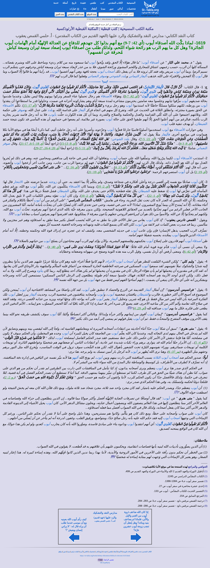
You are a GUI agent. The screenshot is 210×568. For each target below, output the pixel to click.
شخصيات (92, 551)
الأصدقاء (106, 96)
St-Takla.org (90, 19)
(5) (130, 307)
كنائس (86, 551)
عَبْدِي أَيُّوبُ (87, 91)
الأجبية (120, 551)
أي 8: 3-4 (186, 143)
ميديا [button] (103, 9)
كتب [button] (102, 3)
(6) (72, 318)
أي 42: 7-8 (131, 96)
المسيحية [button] (131, 3)
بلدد (50, 110)
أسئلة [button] (65, 3)
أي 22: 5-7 (147, 139)
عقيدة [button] (83, 3)
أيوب (92, 62)
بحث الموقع (91, 14)
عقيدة (105, 551)
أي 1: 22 (154, 195)
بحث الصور (59, 14)
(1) (52, 75)
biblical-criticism (118, 19)
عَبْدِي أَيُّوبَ (148, 91)
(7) (176, 391)
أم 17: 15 (30, 105)
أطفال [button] (94, 9)
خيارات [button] (74, 9)
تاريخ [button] (74, 3)
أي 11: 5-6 (83, 148)
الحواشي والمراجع (197, 466)
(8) (113, 456)
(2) (11, 213)
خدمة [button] (56, 3)
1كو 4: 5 (200, 342)
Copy (100, 560)
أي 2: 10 (103, 186)
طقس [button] (93, 3)
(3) (16, 240)
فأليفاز (166, 134)
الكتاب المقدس (146, 551)
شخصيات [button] (132, 9)
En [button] (85, 9)
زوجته (53, 182)
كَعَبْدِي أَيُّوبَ (40, 87)
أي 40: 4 (54, 247)
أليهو (75, 357)
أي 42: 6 (189, 251)
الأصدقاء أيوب (183, 158)
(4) (56, 279)
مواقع (60, 551)
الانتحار (18, 182)
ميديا (68, 551)
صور (64, 551)
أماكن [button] (120, 9)
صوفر (21, 110)
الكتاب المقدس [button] (115, 3)
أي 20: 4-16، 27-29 (47, 148)
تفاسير (136, 551)
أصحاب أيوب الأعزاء (119, 261)
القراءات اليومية (128, 551)
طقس (110, 551)
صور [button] (111, 9)
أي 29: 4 (139, 308)
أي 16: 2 (72, 167)
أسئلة (115, 551)
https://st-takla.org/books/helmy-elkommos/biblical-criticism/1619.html (105, 556)
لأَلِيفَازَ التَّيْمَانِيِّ (153, 87)
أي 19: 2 (200, 172)
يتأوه (40, 270)
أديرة (81, 551)
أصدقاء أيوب (150, 62)
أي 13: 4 (120, 167)
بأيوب (53, 114)
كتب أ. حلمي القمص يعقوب (105, 521)
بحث (140, 551)
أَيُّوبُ (195, 195)
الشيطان (201, 124)
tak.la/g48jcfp (105, 563)
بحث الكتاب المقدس (76, 14)
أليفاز (81, 110)
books (97, 19)
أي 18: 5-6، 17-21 (32, 143)
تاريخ (101, 551)
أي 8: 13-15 (68, 143)
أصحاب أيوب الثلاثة (165, 357)
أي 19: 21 (94, 172)
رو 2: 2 (9, 377)
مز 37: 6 (173, 351)
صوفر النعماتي (97, 76)
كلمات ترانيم (75, 551)
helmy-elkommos (106, 19)
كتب (97, 551)
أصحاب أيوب (106, 71)
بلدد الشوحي (117, 76)
